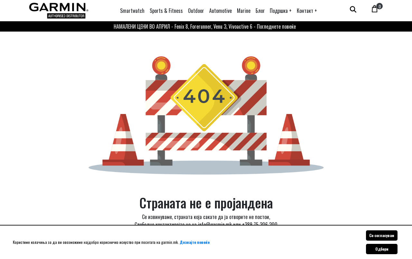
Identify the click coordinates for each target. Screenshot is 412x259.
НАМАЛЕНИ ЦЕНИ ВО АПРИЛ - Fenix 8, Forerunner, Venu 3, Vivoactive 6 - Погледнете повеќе (205, 26)
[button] (280, 10)
